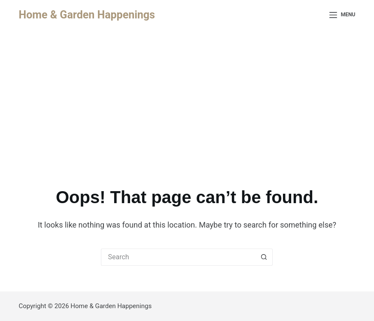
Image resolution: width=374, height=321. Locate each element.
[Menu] (342, 15)
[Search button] (264, 257)
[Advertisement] (187, 94)
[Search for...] (178, 257)
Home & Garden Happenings (87, 15)
